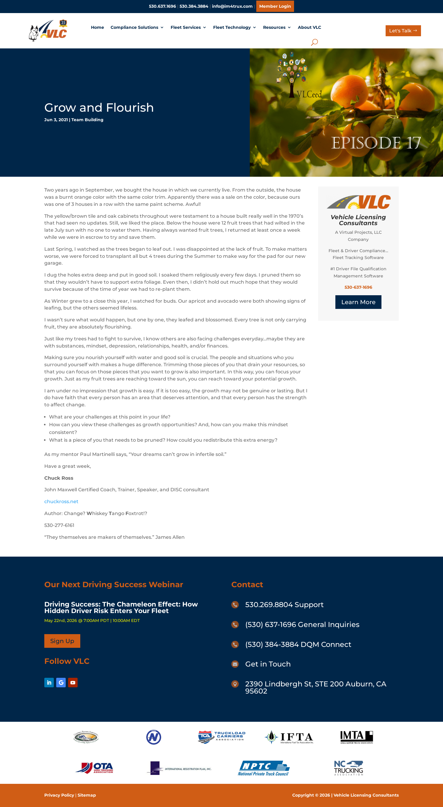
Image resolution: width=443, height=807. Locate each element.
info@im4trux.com (232, 6)
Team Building (87, 119)
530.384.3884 (194, 6)
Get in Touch (268, 664)
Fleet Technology (232, 27)
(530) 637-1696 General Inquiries (302, 624)
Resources (274, 27)
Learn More (358, 302)
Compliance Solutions (134, 27)
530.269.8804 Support (284, 604)
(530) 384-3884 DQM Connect (298, 644)
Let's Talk (400, 31)
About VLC (309, 27)
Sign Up (62, 641)
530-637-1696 (358, 287)
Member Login (275, 6)
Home (97, 27)
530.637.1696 (162, 6)
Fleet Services (186, 27)
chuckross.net (61, 501)
